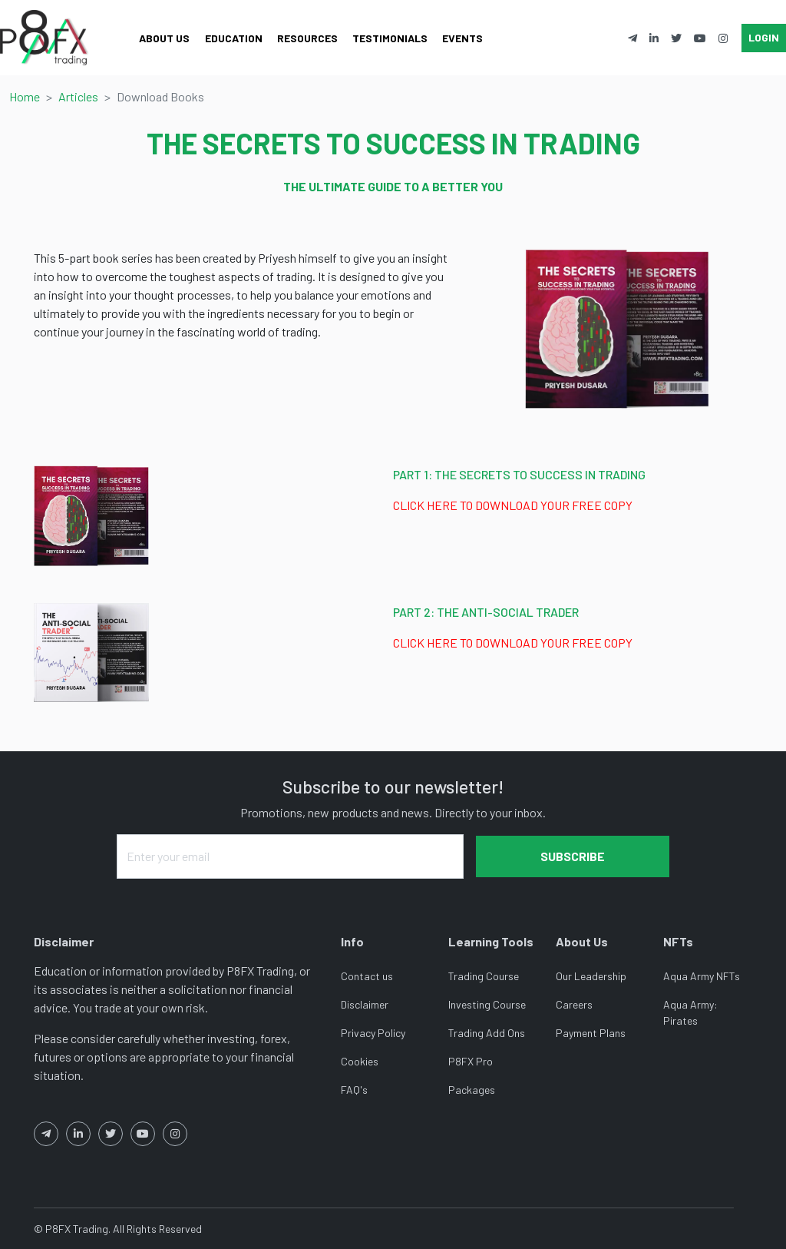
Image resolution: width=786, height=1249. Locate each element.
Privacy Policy (373, 1032)
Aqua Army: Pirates (690, 1012)
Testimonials (390, 38)
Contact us (367, 975)
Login (763, 37)
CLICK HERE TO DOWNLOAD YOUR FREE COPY (512, 505)
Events (462, 38)
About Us (164, 38)
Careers (574, 1004)
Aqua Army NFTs (701, 975)
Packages (471, 1089)
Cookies (359, 1061)
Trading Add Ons (486, 1032)
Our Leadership (591, 975)
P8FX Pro (470, 1061)
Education (234, 38)
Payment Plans (591, 1032)
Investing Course (487, 1004)
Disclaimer (364, 1004)
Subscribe (572, 856)
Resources (307, 38)
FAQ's (354, 1089)
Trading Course (483, 975)
